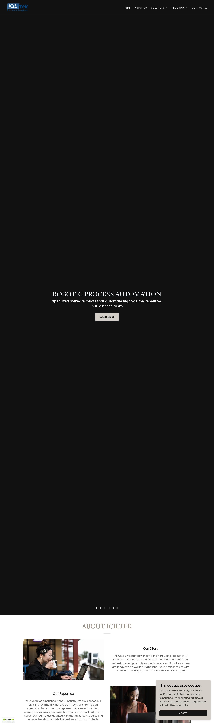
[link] (17, 7)
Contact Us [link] (199, 7)
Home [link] (127, 7)
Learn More (107, 317)
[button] (96, 608)
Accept (183, 713)
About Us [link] (141, 7)
